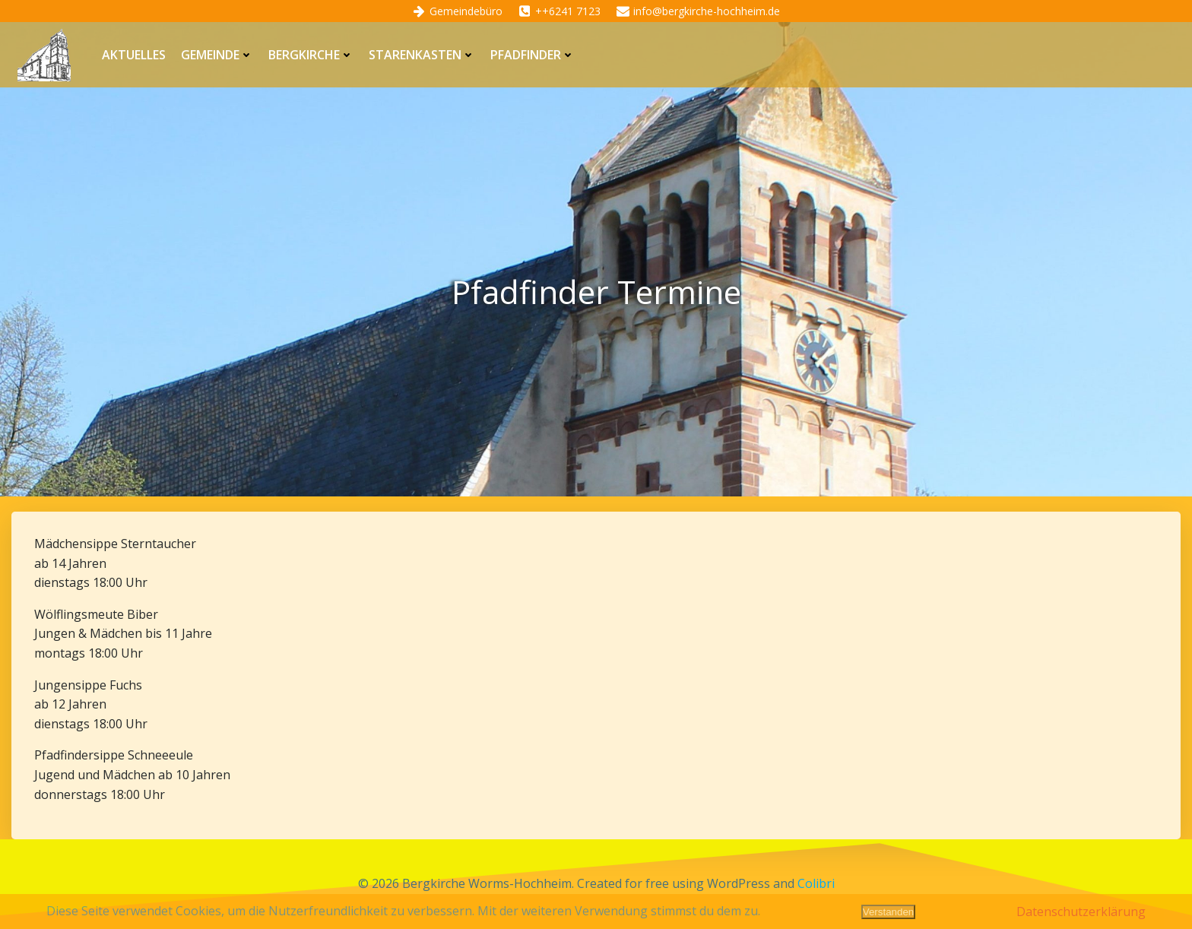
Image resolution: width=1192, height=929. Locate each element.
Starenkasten (422, 54)
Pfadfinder (532, 54)
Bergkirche (310, 54)
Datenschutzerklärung (1081, 911)
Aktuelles (134, 54)
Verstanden (888, 912)
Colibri (816, 883)
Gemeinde (217, 54)
